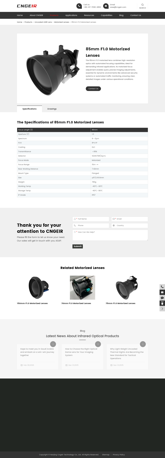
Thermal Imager (59, 396)
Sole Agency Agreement (102, 396)
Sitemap (105, 454)
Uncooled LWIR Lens (43, 22)
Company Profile (99, 401)
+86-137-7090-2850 (129, 396)
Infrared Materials (27, 405)
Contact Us (135, 15)
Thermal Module (26, 417)
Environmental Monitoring (63, 413)
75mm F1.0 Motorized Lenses (120, 303)
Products (54, 15)
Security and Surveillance (63, 405)
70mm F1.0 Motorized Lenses (76, 303)
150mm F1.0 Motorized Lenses (32, 303)
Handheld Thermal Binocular (31, 421)
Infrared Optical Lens (28, 409)
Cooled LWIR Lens (26, 396)
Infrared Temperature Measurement (68, 401)
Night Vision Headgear (29, 430)
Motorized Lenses (61, 22)
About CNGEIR (36, 15)
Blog (121, 15)
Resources (89, 15)
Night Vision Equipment (62, 392)
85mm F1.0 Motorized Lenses (83, 22)
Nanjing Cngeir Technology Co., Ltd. (65, 454)
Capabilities (106, 15)
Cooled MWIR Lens (27, 401)
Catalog (95, 392)
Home (20, 15)
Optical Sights (25, 425)
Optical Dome (25, 413)
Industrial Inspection (61, 409)
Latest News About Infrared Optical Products (82, 338)
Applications (71, 15)
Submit (78, 246)
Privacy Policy (119, 454)
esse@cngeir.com (129, 406)
